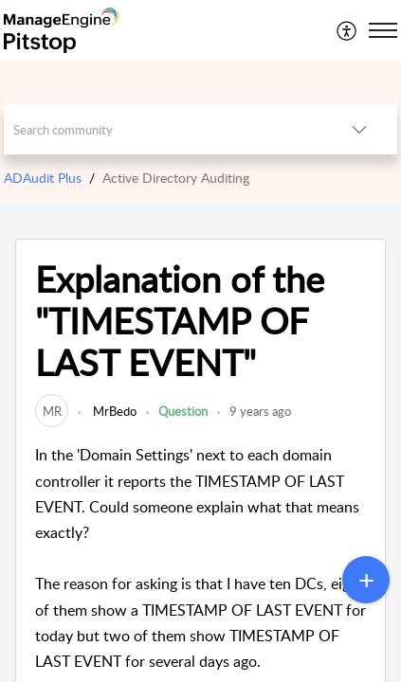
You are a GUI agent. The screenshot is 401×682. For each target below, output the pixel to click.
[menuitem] (347, 30)
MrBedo (113, 411)
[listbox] (359, 129)
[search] (162, 129)
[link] (51, 411)
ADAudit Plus (43, 178)
